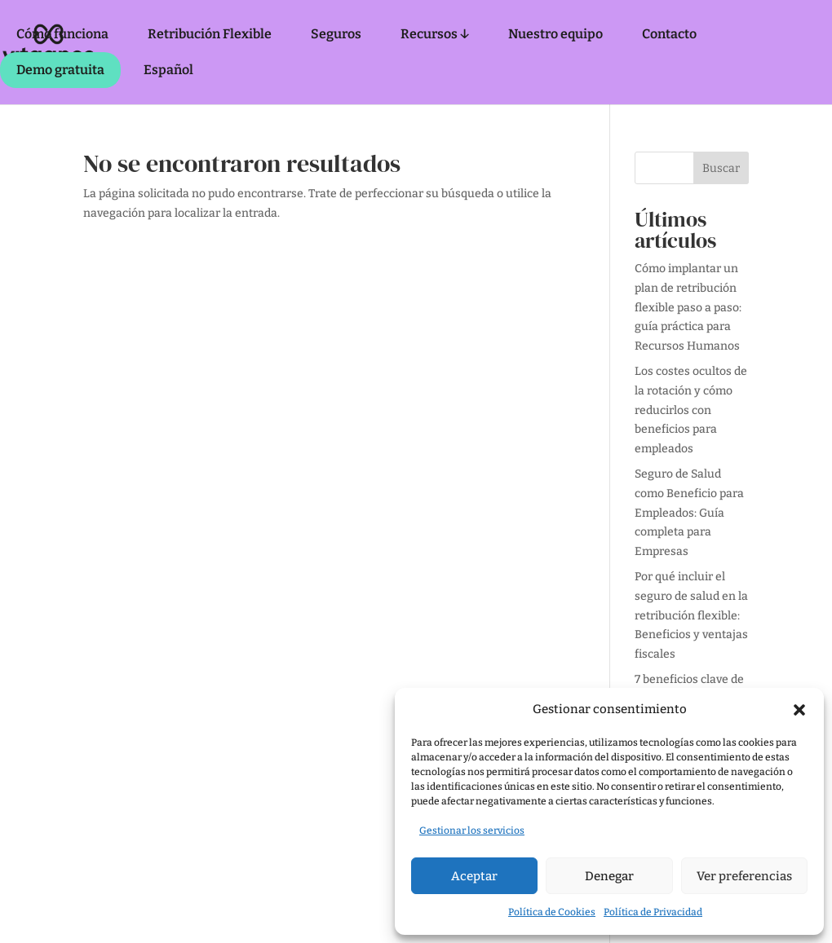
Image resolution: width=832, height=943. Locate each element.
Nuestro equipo (555, 34)
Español (168, 69)
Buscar (721, 168)
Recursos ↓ (435, 34)
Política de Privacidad (653, 912)
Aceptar (474, 876)
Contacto (669, 34)
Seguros (336, 34)
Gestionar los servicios (471, 830)
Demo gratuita (60, 69)
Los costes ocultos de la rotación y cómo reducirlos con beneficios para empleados (691, 410)
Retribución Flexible (210, 34)
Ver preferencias (744, 876)
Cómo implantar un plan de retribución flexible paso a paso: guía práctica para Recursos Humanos (688, 307)
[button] (799, 710)
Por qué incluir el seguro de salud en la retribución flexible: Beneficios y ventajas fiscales (691, 615)
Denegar (609, 876)
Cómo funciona (62, 34)
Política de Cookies (551, 912)
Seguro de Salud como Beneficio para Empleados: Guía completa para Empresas (689, 512)
